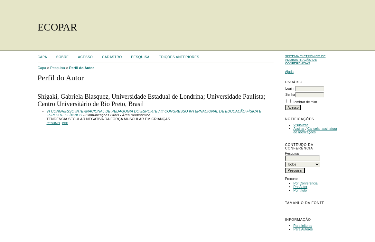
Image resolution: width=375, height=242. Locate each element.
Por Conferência (305, 183)
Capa (42, 57)
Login (289, 88)
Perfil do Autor (81, 68)
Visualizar (300, 125)
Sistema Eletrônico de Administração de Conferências (305, 59)
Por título (300, 190)
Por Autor (300, 187)
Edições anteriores (179, 57)
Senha (290, 94)
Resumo (53, 123)
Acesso (85, 57)
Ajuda (289, 72)
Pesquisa (140, 57)
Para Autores (303, 229)
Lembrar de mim (305, 102)
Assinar (299, 128)
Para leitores (302, 226)
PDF (65, 123)
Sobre (62, 57)
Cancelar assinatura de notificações (315, 130)
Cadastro (112, 57)
